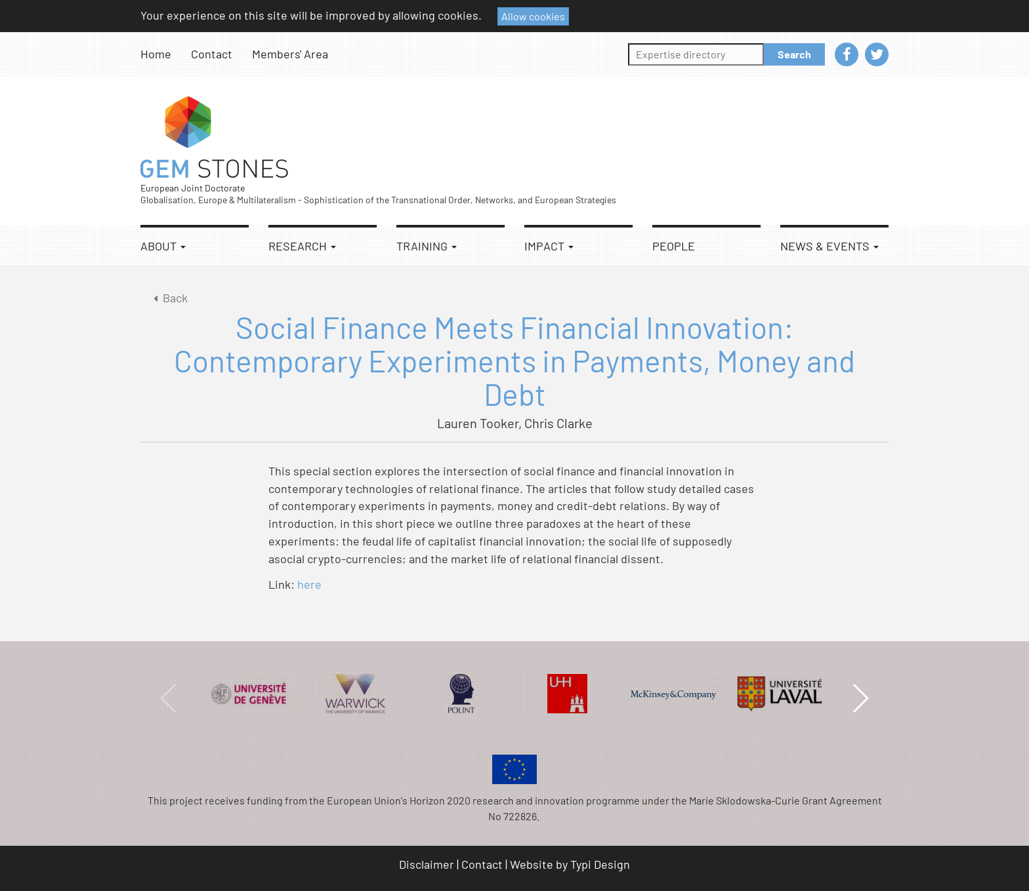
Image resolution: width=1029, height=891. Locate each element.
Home (155, 54)
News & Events (829, 246)
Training (426, 246)
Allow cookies (533, 16)
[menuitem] (165, 54)
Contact (211, 54)
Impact (549, 246)
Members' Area (290, 54)
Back (168, 297)
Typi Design (600, 864)
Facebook (846, 54)
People (673, 246)
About (163, 246)
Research (302, 246)
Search (794, 54)
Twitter (877, 54)
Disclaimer (426, 864)
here (309, 584)
